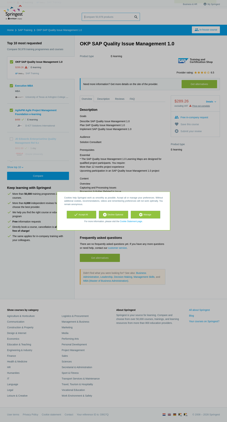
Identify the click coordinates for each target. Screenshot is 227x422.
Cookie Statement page (131, 221)
